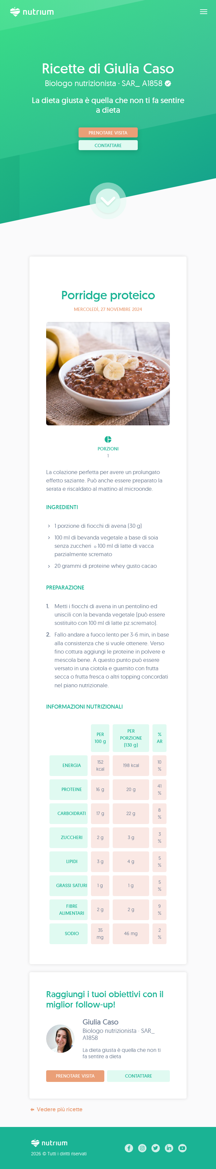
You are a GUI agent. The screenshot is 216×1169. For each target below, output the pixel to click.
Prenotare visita (108, 133)
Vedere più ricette (56, 1109)
